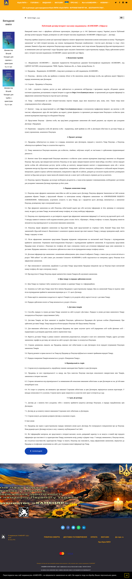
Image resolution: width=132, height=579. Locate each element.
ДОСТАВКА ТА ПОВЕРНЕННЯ (75, 537)
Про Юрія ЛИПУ (104, 542)
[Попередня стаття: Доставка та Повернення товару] (36, 451)
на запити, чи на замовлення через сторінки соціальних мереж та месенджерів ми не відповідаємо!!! (66, 570)
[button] (117, 575)
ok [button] (127, 575)
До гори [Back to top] (119, 537)
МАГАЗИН (105, 537)
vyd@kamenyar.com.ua (65, 566)
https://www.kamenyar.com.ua (83, 92)
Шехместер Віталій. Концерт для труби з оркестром (8, 94)
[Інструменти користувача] (121, 17)
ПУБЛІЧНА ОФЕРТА (52, 537)
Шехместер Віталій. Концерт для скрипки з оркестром (8, 56)
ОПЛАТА (94, 537)
